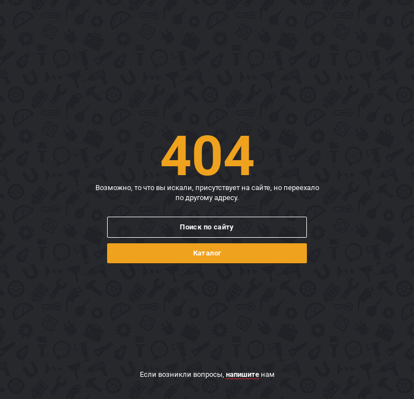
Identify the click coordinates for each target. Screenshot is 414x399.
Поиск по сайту (207, 227)
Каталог (207, 253)
